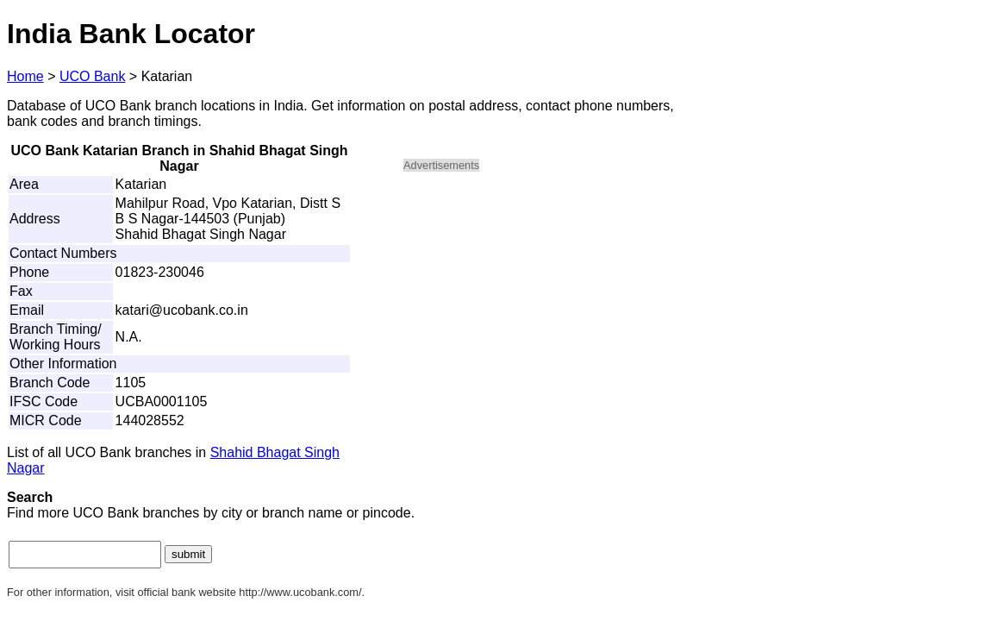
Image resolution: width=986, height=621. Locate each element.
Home (25, 76)
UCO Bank (92, 76)
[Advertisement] (549, 307)
